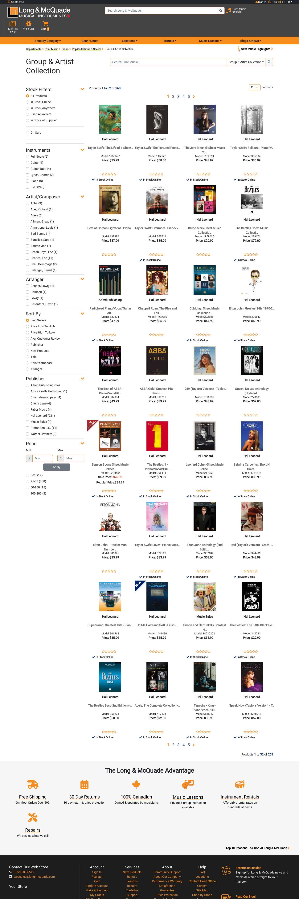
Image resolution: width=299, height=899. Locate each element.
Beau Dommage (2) (41, 250)
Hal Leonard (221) (40, 402)
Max (60, 436)
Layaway (132, 862)
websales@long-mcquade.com (32, 834)
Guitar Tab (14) (38, 155)
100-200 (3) (36, 480)
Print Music (51, 35)
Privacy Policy (167, 862)
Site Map (202, 848)
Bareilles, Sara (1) (40, 226)
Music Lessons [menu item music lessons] (209, 27)
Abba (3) (34, 189)
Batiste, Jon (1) (38, 232)
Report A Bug (202, 862)
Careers (202, 843)
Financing (132, 857)
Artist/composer (39, 349)
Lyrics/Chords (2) (40, 161)
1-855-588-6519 (21, 830)
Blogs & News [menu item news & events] (249, 27)
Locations (202, 834)
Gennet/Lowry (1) (40, 272)
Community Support (167, 830)
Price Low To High (40, 313)
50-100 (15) (36, 474)
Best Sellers (36, 307)
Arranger (34, 355)
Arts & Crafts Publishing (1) (46, 378)
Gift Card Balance (97, 857)
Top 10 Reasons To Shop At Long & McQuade (257, 806)
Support (132, 852)
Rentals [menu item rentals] (169, 27)
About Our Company (167, 834)
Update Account (97, 843)
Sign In (97, 830)
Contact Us (16, 2)
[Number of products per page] (255, 74)
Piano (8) (34, 167)
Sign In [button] (260, 1)
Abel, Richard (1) (39, 196)
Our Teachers (167, 871)
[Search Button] (216, 13)
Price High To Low (40, 319)
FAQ (202, 830)
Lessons (132, 839)
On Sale (33, 119)
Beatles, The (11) (39, 244)
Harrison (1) (36, 278)
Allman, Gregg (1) (40, 208)
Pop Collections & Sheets (86, 35)
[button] (288, 14)
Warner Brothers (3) (41, 420)
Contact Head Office (202, 839)
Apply (56, 453)
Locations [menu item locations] (128, 27)
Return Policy (167, 866)
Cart (97, 839)
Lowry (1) (34, 284)
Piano (65, 35)
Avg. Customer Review (43, 325)
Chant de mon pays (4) (43, 384)
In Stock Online (38, 88)
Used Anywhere (38, 100)
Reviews (202, 857)
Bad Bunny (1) (38, 220)
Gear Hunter (89, 27)
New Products (37, 337)
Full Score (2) (37, 143)
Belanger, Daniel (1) (41, 256)
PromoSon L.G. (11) (41, 414)
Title (31, 343)
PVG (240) (35, 173)
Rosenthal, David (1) (42, 290)
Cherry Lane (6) (38, 390)
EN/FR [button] (284, 1)
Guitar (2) (34, 149)
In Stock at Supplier (41, 106)
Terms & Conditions (167, 857)
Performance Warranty (167, 839)
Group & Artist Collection (245, 48)
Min (28, 436)
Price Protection (167, 852)
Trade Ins (132, 848)
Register (97, 834)
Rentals (132, 834)
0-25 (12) (34, 461)
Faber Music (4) (39, 396)
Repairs (132, 843)
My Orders (97, 852)
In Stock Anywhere (40, 94)
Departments (33, 35)
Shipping (132, 866)
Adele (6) (34, 202)
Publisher (34, 331)
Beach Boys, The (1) (41, 238)
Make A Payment (97, 848)
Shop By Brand (202, 852)
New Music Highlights (255, 35)
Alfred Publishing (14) (43, 371)
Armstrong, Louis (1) (42, 214)
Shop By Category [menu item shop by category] (47, 27)
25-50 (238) (36, 468)
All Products (36, 82)
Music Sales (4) (38, 408)
